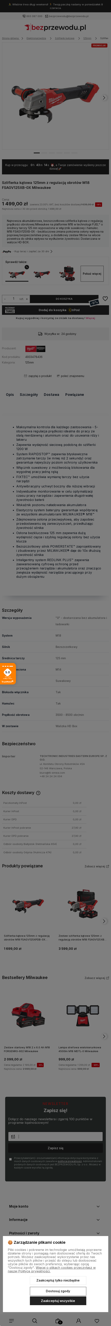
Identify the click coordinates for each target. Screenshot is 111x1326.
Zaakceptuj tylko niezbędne (58, 1280)
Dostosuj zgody (58, 1291)
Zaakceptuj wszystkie (58, 1301)
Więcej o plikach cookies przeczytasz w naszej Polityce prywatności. (52, 1269)
